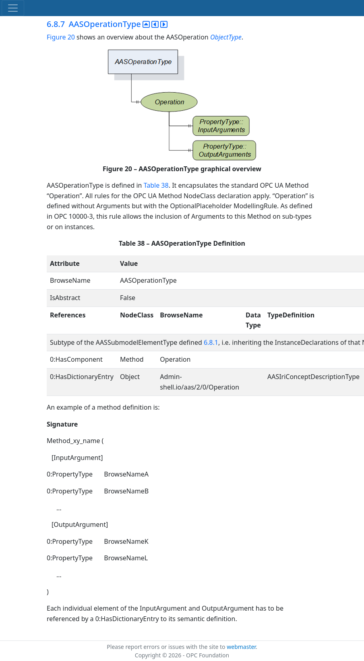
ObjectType (226, 37)
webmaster (241, 647)
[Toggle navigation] (13, 8)
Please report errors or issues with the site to (167, 647)
